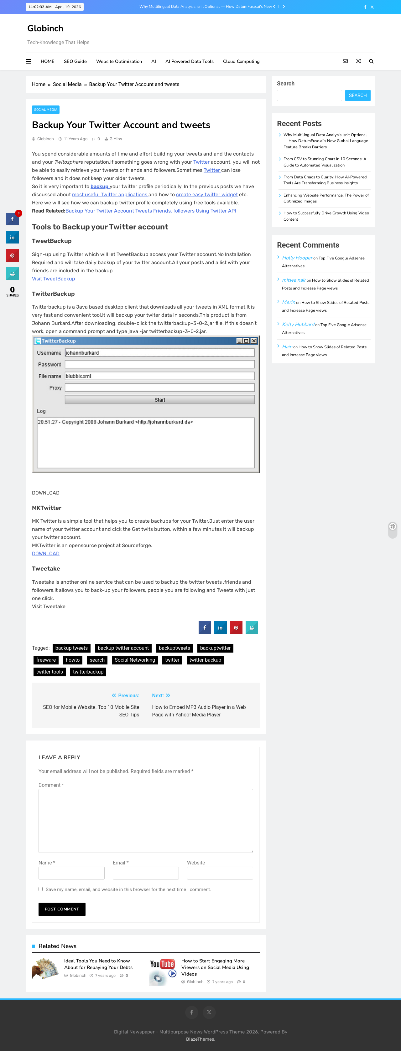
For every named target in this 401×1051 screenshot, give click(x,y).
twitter (172, 660)
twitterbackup (88, 672)
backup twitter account (123, 648)
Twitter (202, 162)
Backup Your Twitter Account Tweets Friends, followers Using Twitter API (150, 211)
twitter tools (49, 672)
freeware (46, 660)
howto (73, 660)
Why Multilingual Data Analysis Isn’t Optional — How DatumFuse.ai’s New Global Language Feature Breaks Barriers (205, 6)
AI (153, 61)
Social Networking (135, 660)
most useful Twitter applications (110, 194)
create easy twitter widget (207, 194)
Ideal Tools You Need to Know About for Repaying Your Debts (98, 964)
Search (285, 83)
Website (196, 863)
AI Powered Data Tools (189, 61)
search (97, 660)
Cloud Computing (241, 61)
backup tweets (71, 648)
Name (47, 863)
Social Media (45, 110)
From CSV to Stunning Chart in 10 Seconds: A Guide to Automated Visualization (325, 162)
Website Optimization (119, 61)
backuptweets (174, 648)
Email (120, 863)
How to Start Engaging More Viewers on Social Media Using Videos (215, 967)
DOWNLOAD (46, 553)
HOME (48, 61)
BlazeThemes (200, 1039)
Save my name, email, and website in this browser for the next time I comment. (128, 889)
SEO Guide (75, 61)
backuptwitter (215, 648)
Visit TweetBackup (53, 279)
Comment (51, 785)
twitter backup (205, 660)
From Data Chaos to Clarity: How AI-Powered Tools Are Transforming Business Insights (325, 180)
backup (100, 186)
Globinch (45, 28)
